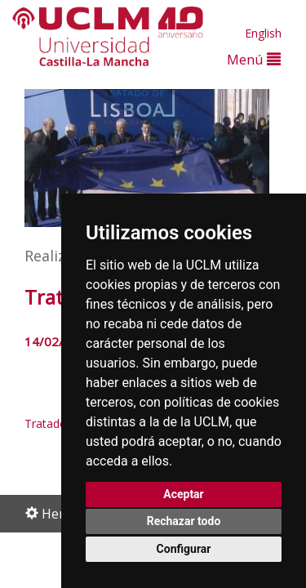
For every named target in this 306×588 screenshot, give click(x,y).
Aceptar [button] (183, 494)
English (263, 33)
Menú (254, 59)
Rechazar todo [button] (184, 521)
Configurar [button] (184, 548)
